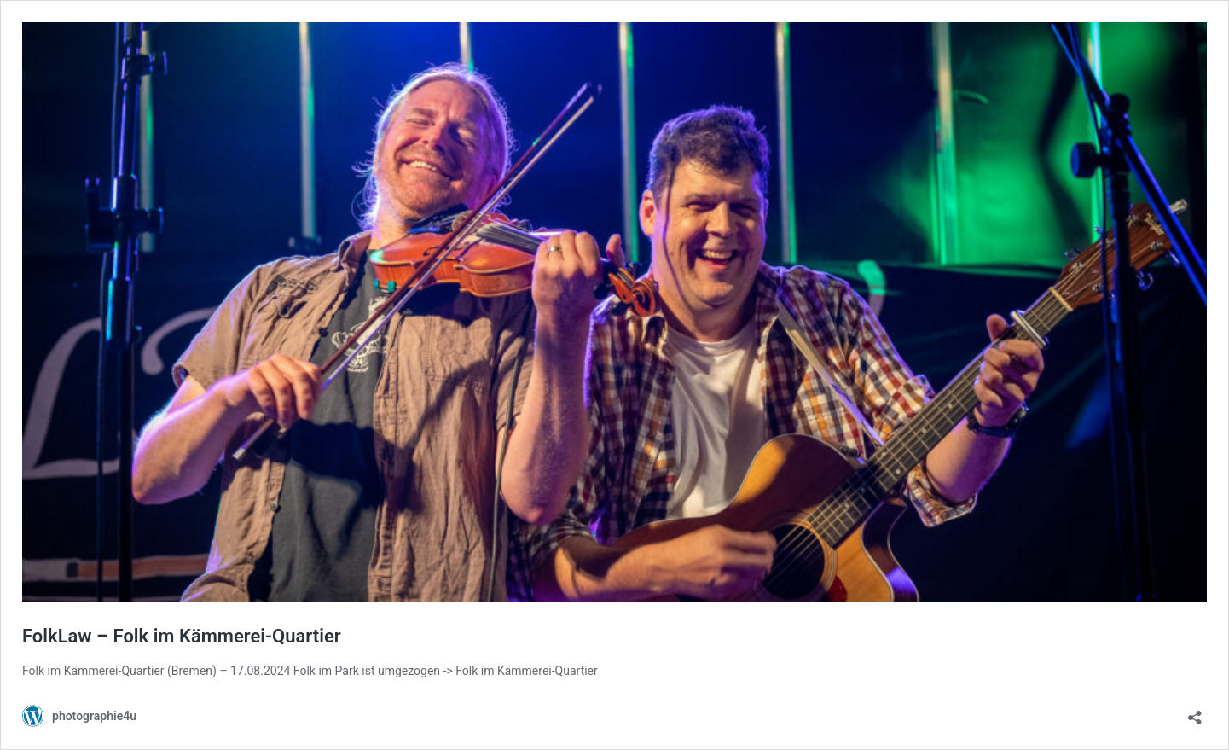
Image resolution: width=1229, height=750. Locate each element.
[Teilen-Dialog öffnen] (1195, 712)
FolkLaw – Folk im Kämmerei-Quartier (181, 636)
